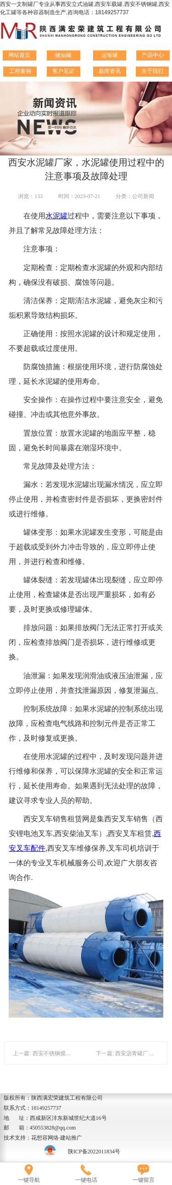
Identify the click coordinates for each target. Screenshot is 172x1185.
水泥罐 (56, 216)
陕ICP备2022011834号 (94, 1151)
